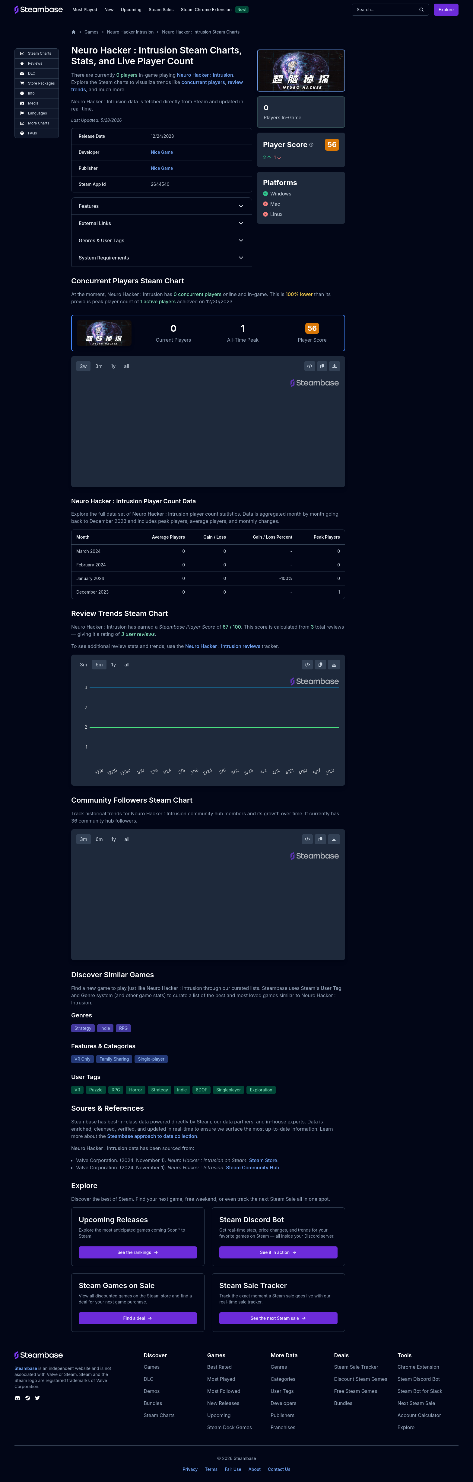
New (108, 9)
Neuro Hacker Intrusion (130, 31)
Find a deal (138, 1318)
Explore (446, 9)
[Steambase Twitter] (37, 1398)
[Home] (73, 32)
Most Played (84, 9)
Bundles (153, 1403)
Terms (211, 1469)
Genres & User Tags (162, 240)
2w (83, 366)
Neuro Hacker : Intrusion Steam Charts (201, 31)
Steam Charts (159, 1415)
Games (91, 31)
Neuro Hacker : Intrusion (205, 75)
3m (99, 366)
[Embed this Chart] (309, 366)
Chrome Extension (418, 1367)
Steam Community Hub (252, 1168)
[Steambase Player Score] (311, 144)
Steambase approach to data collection (152, 1136)
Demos (152, 1391)
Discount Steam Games (360, 1379)
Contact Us (279, 1469)
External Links (162, 223)
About (255, 1469)
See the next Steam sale (278, 1318)
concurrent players (203, 82)
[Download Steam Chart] (334, 366)
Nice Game (162, 152)
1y (113, 366)
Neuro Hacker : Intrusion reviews (222, 646)
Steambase (25, 1368)
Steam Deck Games (229, 1427)
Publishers (282, 1415)
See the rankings (137, 1252)
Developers (284, 1403)
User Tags (282, 1391)
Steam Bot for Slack (420, 1391)
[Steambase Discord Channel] (17, 1398)
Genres (279, 1367)
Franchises (283, 1427)
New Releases (223, 1403)
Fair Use (233, 1469)
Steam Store (263, 1160)
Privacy (190, 1469)
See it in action (278, 1252)
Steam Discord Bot (419, 1379)
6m (99, 665)
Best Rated (219, 1367)
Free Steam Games (355, 1391)
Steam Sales (161, 9)
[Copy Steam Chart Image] (322, 366)
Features (162, 206)
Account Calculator (419, 1415)
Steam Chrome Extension (206, 9)
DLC (149, 1379)
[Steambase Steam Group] (27, 1398)
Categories (283, 1379)
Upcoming (131, 9)
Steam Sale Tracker (356, 1367)
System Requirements (162, 257)
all (126, 366)
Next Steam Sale (416, 1403)
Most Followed (223, 1391)
